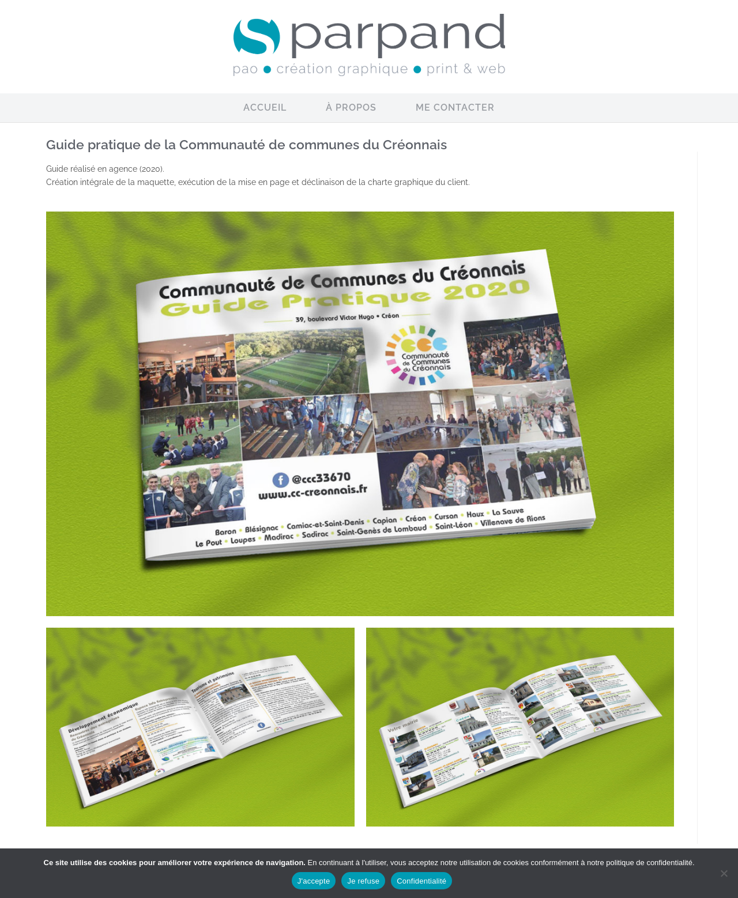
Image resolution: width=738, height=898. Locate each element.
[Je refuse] (723, 873)
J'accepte (314, 881)
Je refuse (363, 881)
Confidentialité (421, 881)
